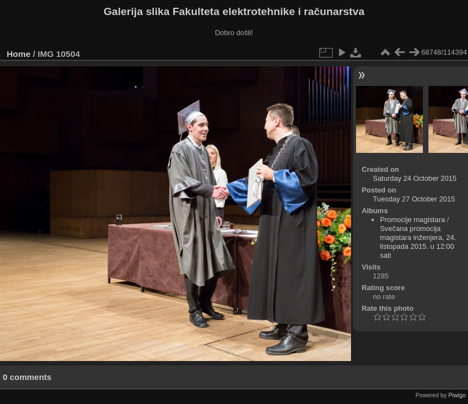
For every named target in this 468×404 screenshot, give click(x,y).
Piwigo (457, 395)
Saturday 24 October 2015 (414, 178)
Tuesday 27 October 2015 (414, 199)
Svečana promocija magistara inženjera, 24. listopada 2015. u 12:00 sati (418, 241)
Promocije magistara (412, 219)
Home (19, 54)
